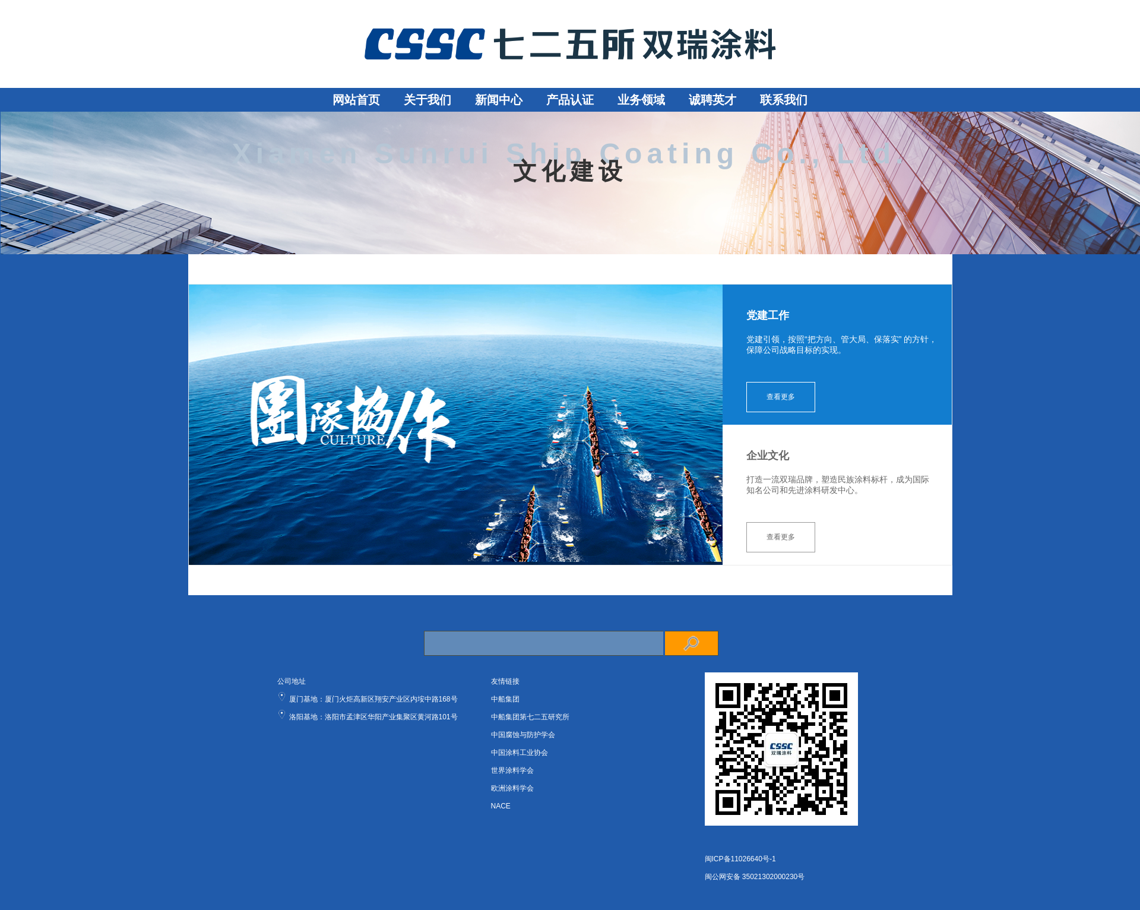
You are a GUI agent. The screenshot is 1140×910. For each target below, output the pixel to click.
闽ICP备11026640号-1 (740, 859)
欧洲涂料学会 (512, 788)
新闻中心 (498, 99)
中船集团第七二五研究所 (530, 717)
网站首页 (356, 99)
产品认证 (570, 99)
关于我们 (427, 99)
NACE (501, 806)
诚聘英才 (712, 99)
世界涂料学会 (512, 770)
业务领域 (641, 99)
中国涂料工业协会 (519, 752)
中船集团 (505, 699)
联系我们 (784, 99)
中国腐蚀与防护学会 (523, 735)
